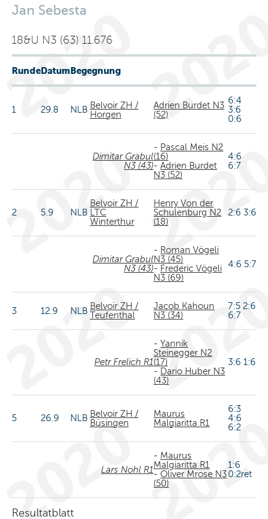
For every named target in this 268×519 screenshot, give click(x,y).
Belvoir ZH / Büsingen (114, 418)
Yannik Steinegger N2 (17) (182, 353)
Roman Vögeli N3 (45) (186, 254)
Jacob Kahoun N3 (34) (183, 310)
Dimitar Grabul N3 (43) (122, 161)
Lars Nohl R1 (127, 470)
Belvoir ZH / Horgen (114, 109)
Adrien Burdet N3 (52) (188, 109)
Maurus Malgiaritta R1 (181, 418)
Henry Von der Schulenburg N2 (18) (187, 212)
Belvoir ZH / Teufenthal (114, 310)
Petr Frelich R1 (123, 362)
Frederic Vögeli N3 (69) (187, 273)
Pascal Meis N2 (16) (188, 151)
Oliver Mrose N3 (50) (190, 478)
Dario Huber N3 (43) (189, 375)
